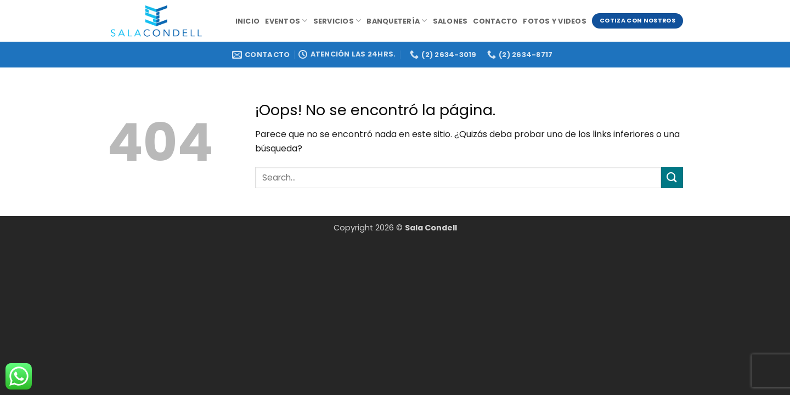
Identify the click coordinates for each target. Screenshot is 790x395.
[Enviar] (672, 177)
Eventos (286, 20)
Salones (450, 21)
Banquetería (396, 20)
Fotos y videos (554, 21)
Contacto (495, 21)
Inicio (247, 21)
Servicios (337, 20)
